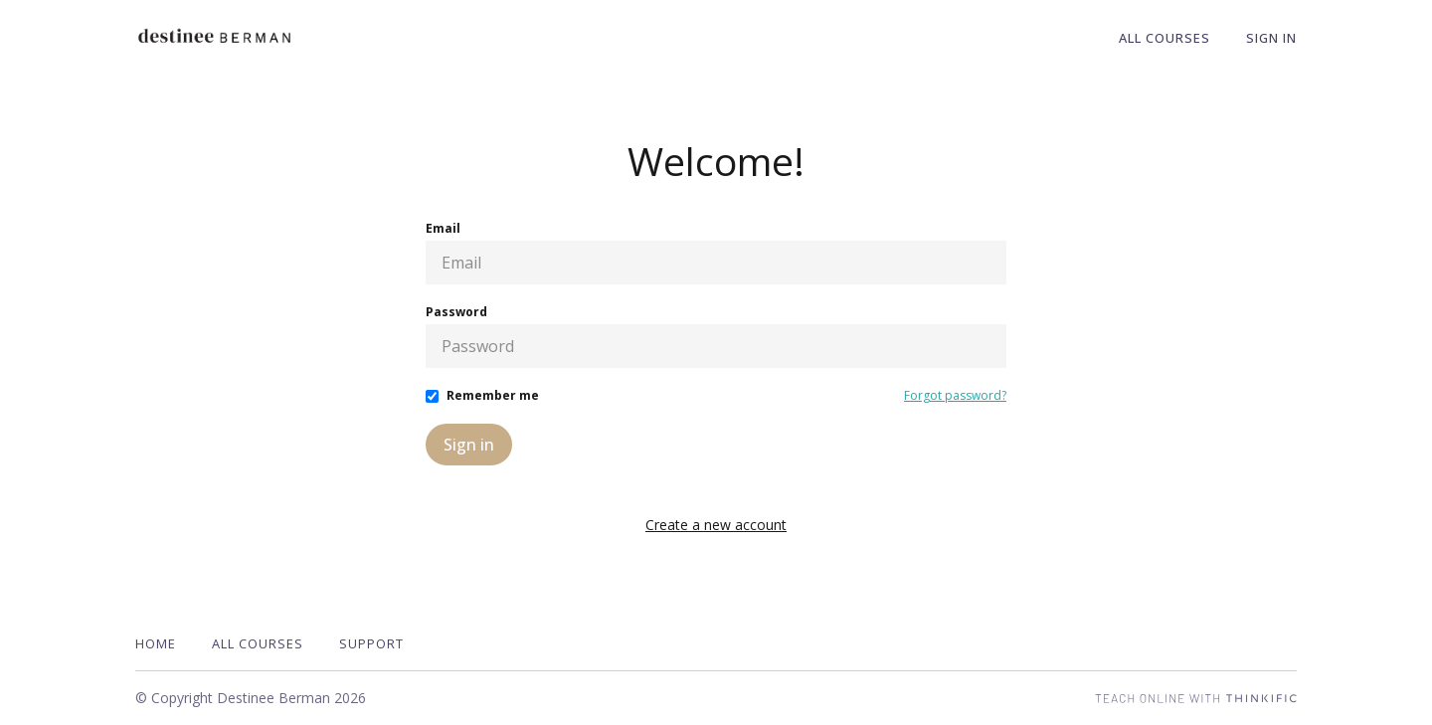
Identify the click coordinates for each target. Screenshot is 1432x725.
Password (456, 311)
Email (443, 228)
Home (155, 643)
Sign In (1271, 38)
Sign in (469, 444)
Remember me (493, 395)
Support (371, 643)
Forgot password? (955, 395)
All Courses (1164, 38)
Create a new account (716, 524)
